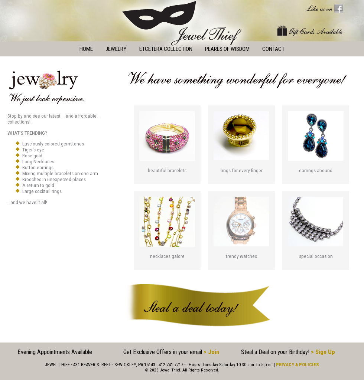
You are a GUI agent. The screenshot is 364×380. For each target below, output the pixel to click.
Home (86, 49)
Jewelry (115, 49)
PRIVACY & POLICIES (297, 364)
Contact (273, 49)
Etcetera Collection (165, 49)
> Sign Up (323, 352)
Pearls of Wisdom (227, 49)
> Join (211, 352)
